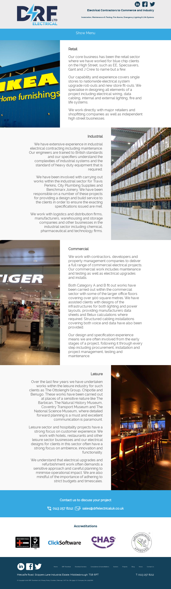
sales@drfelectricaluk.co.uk (103, 508)
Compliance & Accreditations (100, 566)
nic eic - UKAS (27, 542)
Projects (124, 566)
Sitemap (59, 580)
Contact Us (150, 566)
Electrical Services (80, 566)
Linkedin (21, 566)
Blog (133, 566)
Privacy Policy (45, 580)
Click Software (64, 542)
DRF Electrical (55, 14)
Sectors (115, 566)
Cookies (53, 580)
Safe (141, 542)
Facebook (29, 566)
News (141, 566)
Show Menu (85, 33)
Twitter (38, 566)
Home (56, 566)
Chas (103, 542)
